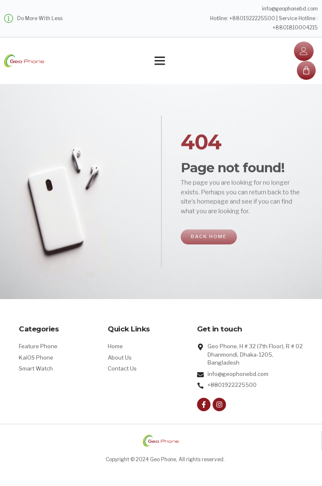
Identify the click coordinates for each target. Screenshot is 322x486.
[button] (160, 62)
